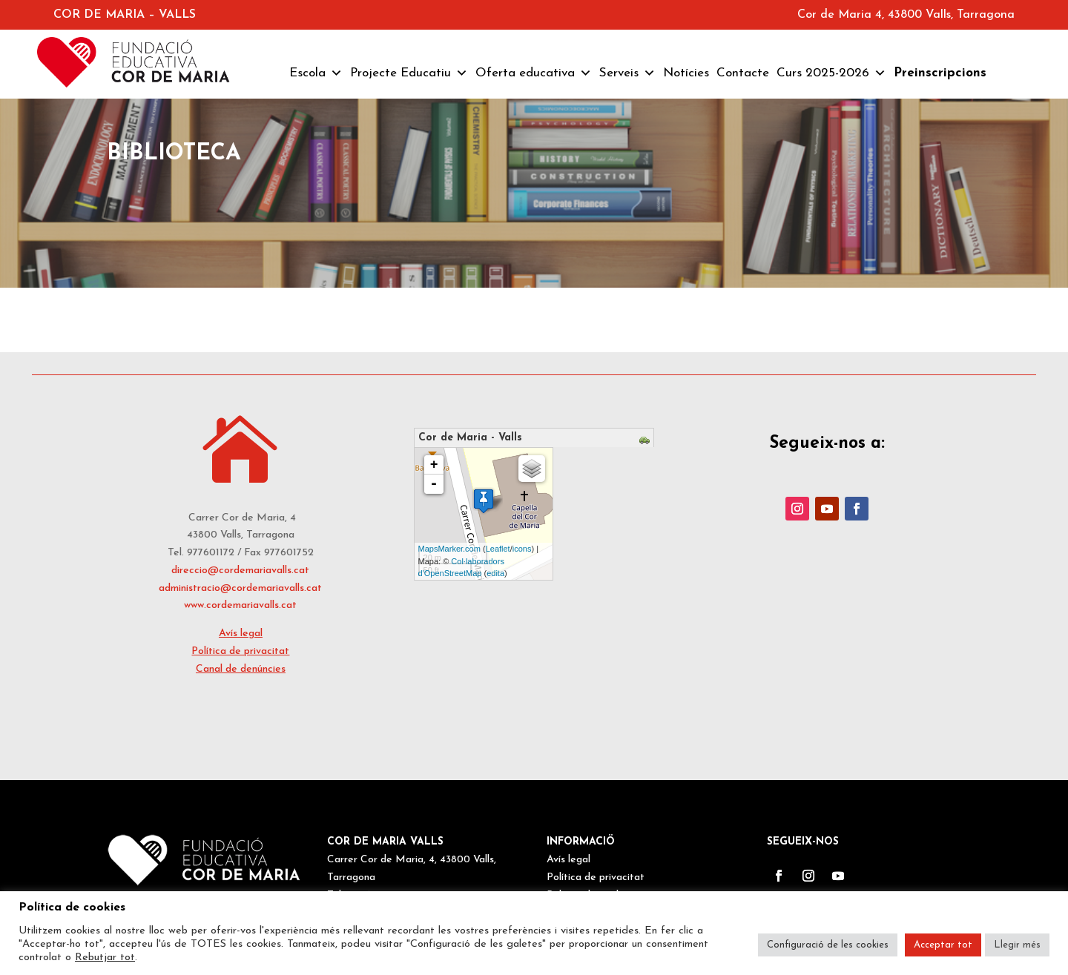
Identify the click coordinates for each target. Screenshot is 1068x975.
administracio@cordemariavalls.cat (240, 588)
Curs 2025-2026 (831, 73)
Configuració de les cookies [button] (828, 945)
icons (522, 548)
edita (495, 573)
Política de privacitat (240, 651)
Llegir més (1017, 945)
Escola (316, 73)
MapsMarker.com (449, 548)
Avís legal (241, 633)
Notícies (686, 73)
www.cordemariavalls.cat (240, 605)
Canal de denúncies (241, 669)
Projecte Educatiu (409, 73)
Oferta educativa (533, 73)
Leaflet (498, 548)
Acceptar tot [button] (943, 945)
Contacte (742, 73)
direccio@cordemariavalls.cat (240, 570)
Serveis (627, 73)
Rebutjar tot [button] (105, 957)
